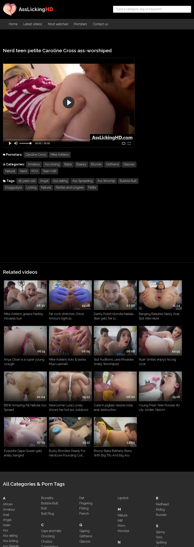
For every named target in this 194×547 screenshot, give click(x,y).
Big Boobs (10, 486)
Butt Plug (47, 389)
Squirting (162, 429)
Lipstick (123, 374)
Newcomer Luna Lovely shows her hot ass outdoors (171, 291)
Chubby (46, 417)
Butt (44, 384)
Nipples (123, 445)
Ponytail (123, 501)
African (8, 380)
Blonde (96, 165)
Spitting (161, 418)
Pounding (124, 506)
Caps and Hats (51, 407)
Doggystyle (35, 188)
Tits (158, 483)
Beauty (81, 165)
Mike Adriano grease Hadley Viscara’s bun (18, 249)
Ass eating (60, 181)
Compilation (49, 422)
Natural (26, 171)
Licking (53, 188)
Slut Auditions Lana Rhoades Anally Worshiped (55, 291)
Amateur (34, 165)
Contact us (100, 24)
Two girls (162, 493)
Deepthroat (49, 455)
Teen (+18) (65, 171)
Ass (5, 406)
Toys (159, 488)
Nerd (39, 171)
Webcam (162, 511)
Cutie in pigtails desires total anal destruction (20, 330)
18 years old (26, 181)
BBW (7, 465)
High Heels (87, 440)
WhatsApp (163, 516)
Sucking (161, 439)
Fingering (85, 379)
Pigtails (123, 495)
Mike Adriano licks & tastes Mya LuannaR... (19, 289)
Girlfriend (112, 165)
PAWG (122, 485)
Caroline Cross (36, 155)
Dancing (47, 450)
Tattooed (162, 457)
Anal (6, 391)
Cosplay (47, 428)
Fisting (84, 384)
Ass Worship (106, 181)
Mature (122, 391)
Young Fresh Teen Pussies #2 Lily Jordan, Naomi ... (57, 331)
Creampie (48, 433)
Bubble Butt (13, 188)
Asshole (8, 443)
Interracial (86, 462)
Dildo (45, 461)
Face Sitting (49, 506)
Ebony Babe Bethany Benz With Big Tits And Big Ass (170, 331)
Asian (7, 401)
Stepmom (163, 434)
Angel (44, 181)
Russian (161, 391)
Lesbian (84, 507)
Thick (159, 472)
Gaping (84, 407)
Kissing (84, 480)
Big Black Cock (13, 481)
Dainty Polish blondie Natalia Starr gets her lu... (96, 249)
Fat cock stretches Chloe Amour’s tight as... (59, 249)
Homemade (87, 445)
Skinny (160, 408)
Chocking (48, 412)
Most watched (58, 24)
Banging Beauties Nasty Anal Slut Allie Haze (133, 249)
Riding (160, 385)
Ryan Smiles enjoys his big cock (95, 289)
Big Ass (8, 476)
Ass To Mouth (12, 432)
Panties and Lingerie (91, 188)
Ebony (45, 489)
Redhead (162, 380)
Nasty (122, 424)
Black (7, 491)
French (84, 389)
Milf (120, 396)
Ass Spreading (82, 181)
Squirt (160, 423)
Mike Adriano (60, 155)
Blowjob (9, 502)
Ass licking (52, 165)
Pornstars (80, 24)
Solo (159, 413)
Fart (81, 374)
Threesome (164, 477)
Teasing (161, 462)
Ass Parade (11, 422)
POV (50, 171)
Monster (123, 407)
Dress (45, 471)
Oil (120, 462)
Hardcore (85, 435)
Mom (121, 401)
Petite (114, 188)
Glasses (10, 171)
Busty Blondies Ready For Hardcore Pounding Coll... (133, 331)
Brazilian (9, 507)
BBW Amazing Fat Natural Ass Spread (130, 289)
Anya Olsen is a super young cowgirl (169, 249)
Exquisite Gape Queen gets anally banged (94, 330)
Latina (83, 502)
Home (13, 24)
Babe (68, 165)
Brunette (47, 374)
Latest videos (32, 24)
